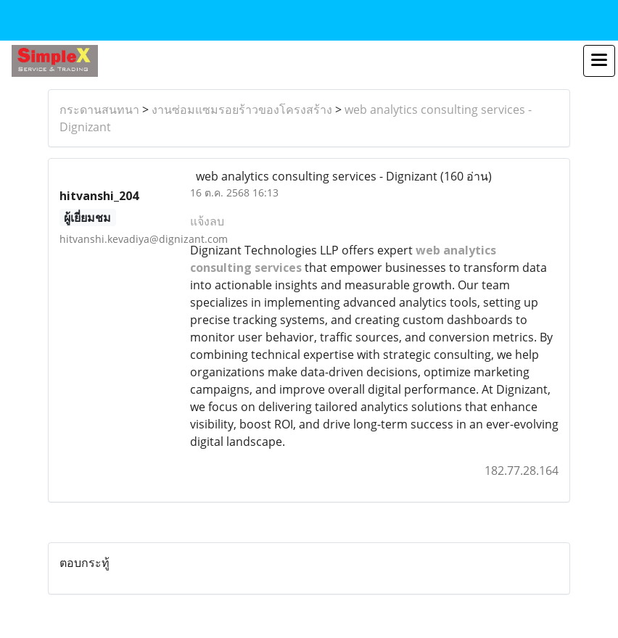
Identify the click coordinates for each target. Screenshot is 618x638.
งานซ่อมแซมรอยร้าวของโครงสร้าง (242, 109)
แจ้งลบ (207, 221)
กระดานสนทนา (99, 109)
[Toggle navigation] (599, 61)
